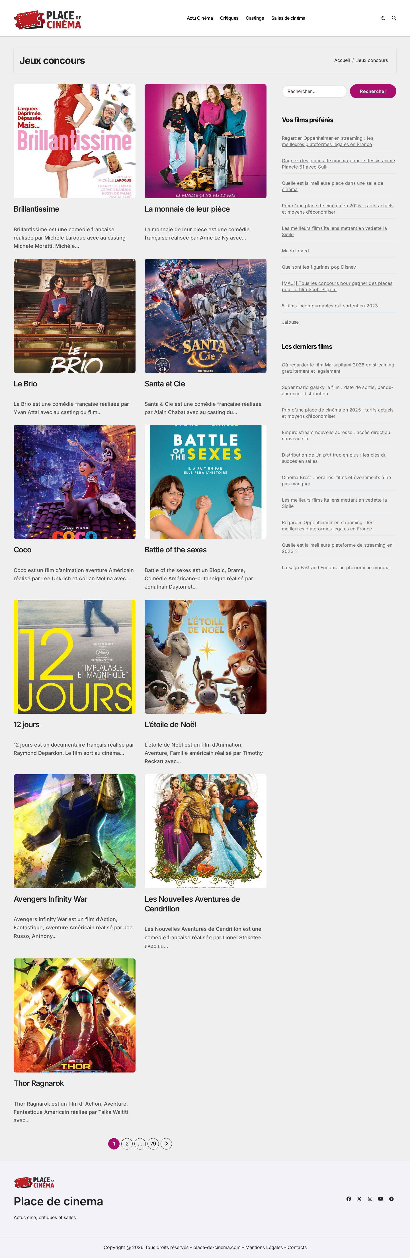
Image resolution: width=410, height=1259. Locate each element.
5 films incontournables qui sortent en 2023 (330, 306)
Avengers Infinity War (52, 900)
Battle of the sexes (177, 550)
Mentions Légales (264, 1249)
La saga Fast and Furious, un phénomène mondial (336, 567)
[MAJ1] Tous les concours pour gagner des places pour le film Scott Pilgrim (337, 286)
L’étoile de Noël (170, 725)
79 (153, 1145)
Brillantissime (37, 209)
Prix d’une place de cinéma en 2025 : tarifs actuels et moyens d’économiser (337, 209)
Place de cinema (58, 1203)
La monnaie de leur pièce (188, 209)
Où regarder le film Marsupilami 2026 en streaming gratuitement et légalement (338, 368)
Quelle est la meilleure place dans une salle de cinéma (332, 186)
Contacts (297, 1249)
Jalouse (290, 322)
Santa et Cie (166, 383)
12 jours (27, 725)
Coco (23, 550)
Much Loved (295, 251)
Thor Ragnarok (39, 1084)
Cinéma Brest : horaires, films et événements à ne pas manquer (336, 480)
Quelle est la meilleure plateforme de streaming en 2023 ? (337, 548)
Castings (255, 18)
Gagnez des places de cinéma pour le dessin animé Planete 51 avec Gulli (338, 164)
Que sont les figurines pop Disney (319, 267)
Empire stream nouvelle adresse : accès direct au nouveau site (336, 435)
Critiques (229, 18)
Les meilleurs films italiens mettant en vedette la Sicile (334, 231)
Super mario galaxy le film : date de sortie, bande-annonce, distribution (337, 390)
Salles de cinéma (288, 18)
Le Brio (25, 383)
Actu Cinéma (200, 18)
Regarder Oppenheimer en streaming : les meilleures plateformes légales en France (327, 141)
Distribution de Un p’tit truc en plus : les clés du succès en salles (334, 458)
